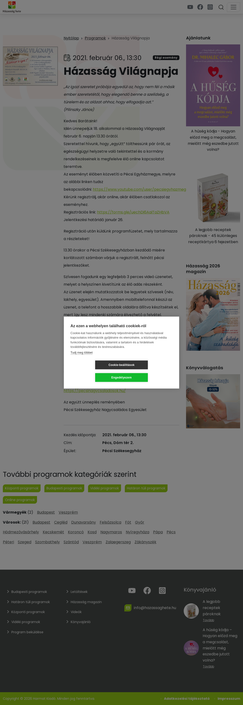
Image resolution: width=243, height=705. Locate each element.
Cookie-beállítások (93, 371)
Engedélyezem (150, 371)
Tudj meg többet (81, 358)
